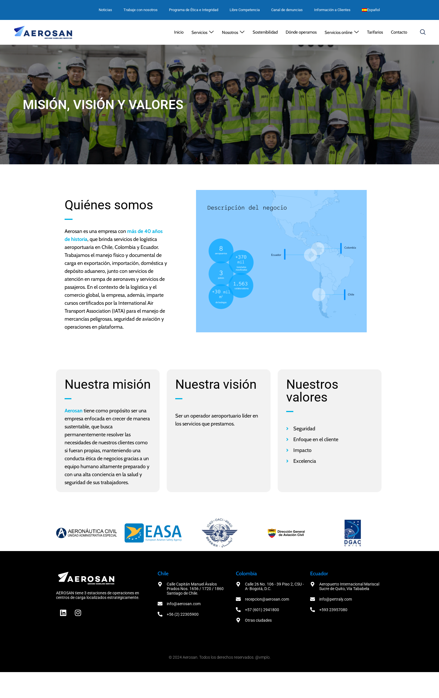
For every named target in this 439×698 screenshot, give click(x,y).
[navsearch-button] (422, 32)
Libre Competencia (245, 10)
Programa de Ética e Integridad (193, 10)
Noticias (105, 10)
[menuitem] (371, 10)
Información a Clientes (332, 10)
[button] (202, 32)
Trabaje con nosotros (140, 10)
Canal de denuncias (287, 10)
